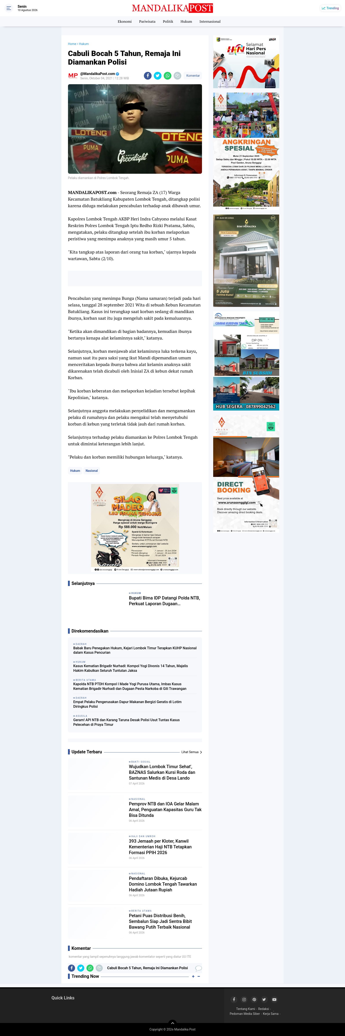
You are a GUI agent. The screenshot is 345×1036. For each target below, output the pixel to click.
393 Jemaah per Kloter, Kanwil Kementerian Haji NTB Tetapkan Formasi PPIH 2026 (160, 846)
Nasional (92, 470)
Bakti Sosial (141, 762)
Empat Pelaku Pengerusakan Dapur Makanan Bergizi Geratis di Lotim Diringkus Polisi (127, 704)
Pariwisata (147, 21)
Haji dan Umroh (143, 836)
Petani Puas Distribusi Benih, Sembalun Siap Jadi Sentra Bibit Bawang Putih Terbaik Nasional (160, 921)
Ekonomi (125, 21)
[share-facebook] (148, 76)
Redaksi (263, 1009)
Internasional (210, 21)
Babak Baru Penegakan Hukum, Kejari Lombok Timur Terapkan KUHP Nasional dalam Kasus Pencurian (135, 650)
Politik (168, 21)
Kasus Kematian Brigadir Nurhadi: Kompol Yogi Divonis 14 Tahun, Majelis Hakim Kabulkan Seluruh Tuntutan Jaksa (130, 668)
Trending (333, 8)
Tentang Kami (245, 1009)
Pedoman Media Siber (245, 1013)
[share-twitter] (157, 76)
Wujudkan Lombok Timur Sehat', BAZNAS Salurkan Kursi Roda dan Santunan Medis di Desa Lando (162, 772)
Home (72, 44)
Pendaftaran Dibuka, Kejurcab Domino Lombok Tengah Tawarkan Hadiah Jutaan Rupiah (163, 884)
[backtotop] (172, 1024)
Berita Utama (141, 911)
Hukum (186, 21)
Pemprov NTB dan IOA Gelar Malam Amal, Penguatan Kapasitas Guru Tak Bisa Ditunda (165, 809)
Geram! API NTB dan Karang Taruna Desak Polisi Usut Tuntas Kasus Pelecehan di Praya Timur (126, 722)
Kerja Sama (271, 1013)
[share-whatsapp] (167, 76)
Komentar (193, 75)
